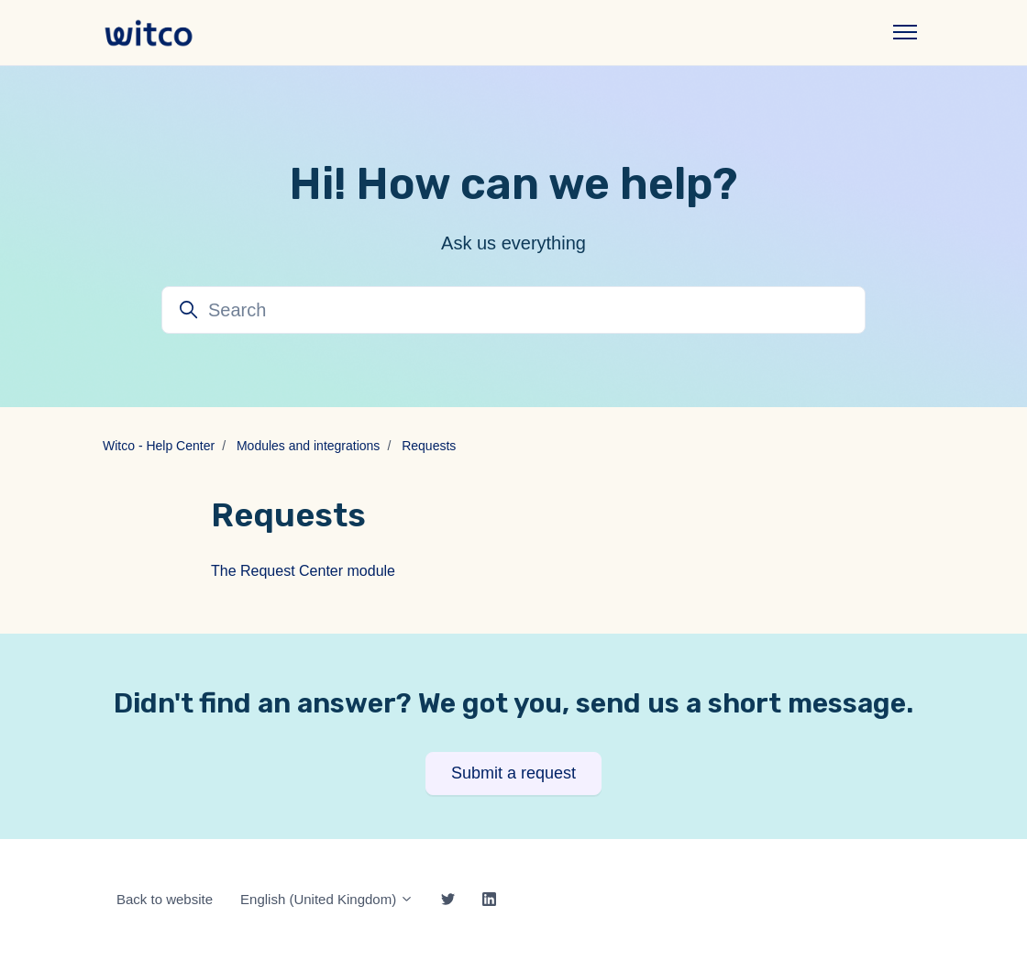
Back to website (164, 899)
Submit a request (513, 773)
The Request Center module (303, 571)
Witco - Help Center (159, 445)
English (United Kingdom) (327, 899)
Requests (429, 445)
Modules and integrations (308, 445)
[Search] (513, 310)
